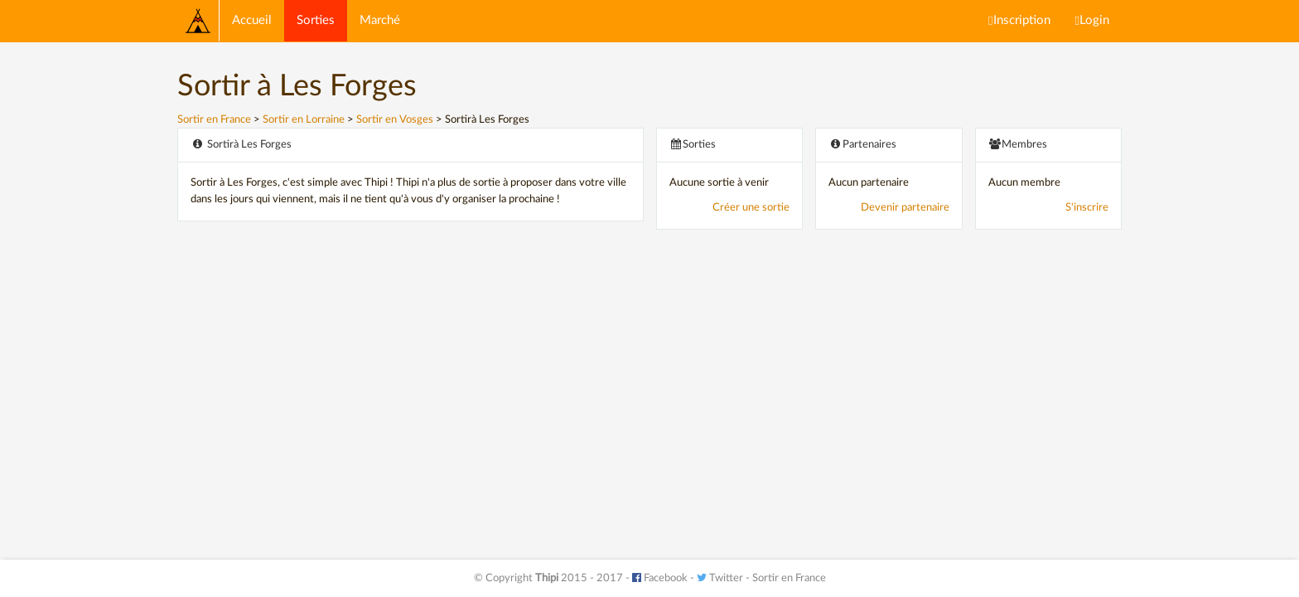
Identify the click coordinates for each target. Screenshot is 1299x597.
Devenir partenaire (905, 207)
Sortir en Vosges (394, 119)
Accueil (252, 20)
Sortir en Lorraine (304, 119)
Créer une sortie (751, 207)
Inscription (1019, 20)
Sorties (316, 20)
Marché (380, 20)
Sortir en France (214, 119)
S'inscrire (1086, 207)
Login (1092, 20)
